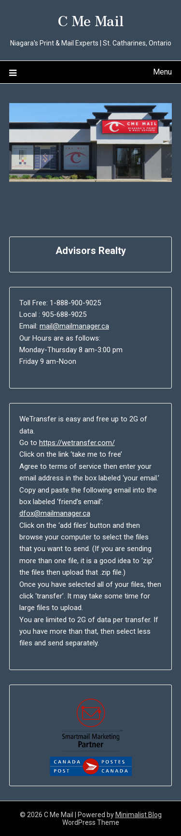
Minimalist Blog (138, 815)
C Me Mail (90, 20)
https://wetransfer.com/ (77, 442)
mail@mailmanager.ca (74, 326)
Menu (162, 71)
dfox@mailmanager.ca (54, 513)
